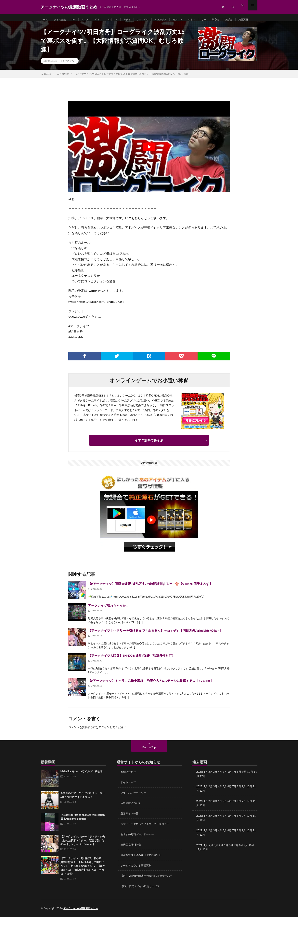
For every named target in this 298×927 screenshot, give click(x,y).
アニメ (89, 19)
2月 (211, 783)
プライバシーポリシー (134, 803)
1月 (206, 783)
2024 (199, 812)
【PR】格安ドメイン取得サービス (141, 896)
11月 (199, 802)
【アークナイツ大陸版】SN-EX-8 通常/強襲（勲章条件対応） (131, 667)
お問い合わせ (129, 783)
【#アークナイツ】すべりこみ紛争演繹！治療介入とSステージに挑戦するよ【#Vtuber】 (151, 692)
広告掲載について (132, 814)
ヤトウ (206, 19)
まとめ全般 (62, 19)
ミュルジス (172, 19)
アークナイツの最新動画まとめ (82, 918)
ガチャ (135, 19)
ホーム (45, 19)
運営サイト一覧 (130, 824)
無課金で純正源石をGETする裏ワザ (142, 865)
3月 (216, 783)
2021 (199, 855)
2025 (199, 797)
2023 (199, 826)
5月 (226, 783)
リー (219, 19)
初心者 (232, 19)
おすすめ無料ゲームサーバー (138, 845)
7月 (236, 783)
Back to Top (149, 758)
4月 (221, 783)
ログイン (104, 738)
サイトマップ (129, 793)
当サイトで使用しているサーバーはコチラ (147, 834)
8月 (242, 797)
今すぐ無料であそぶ (149, 452)
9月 (246, 797)
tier (77, 19)
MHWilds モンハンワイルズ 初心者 (81, 783)
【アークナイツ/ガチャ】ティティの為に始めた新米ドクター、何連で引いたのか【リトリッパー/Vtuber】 (82, 852)
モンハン (190, 19)
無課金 (247, 19)
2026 (199, 783)
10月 (252, 797)
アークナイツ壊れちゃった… (108, 617)
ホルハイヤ (152, 19)
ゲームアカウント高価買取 (137, 875)
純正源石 (49, 27)
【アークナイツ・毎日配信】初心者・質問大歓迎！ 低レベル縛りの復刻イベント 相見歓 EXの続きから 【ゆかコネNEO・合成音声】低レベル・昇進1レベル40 (82, 877)
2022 (199, 841)
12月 (206, 802)
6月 (231, 783)
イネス (104, 19)
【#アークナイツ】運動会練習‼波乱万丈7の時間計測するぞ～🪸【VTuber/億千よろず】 (150, 595)
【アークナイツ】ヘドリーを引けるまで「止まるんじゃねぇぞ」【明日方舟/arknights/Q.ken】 (155, 642)
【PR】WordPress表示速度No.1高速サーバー (148, 886)
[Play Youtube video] (149, 158)
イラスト (119, 19)
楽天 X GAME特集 (132, 855)
